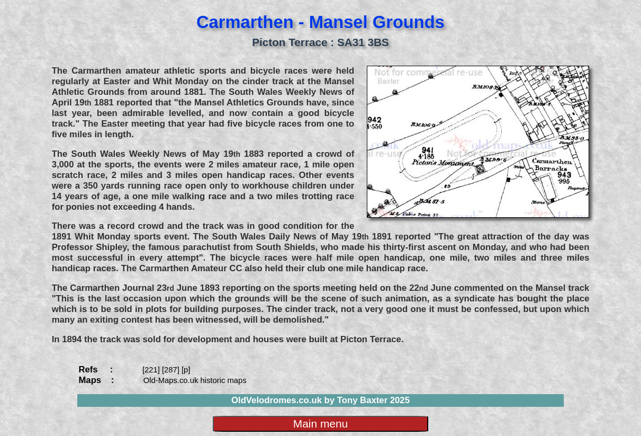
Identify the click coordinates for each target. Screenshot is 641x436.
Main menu (320, 423)
